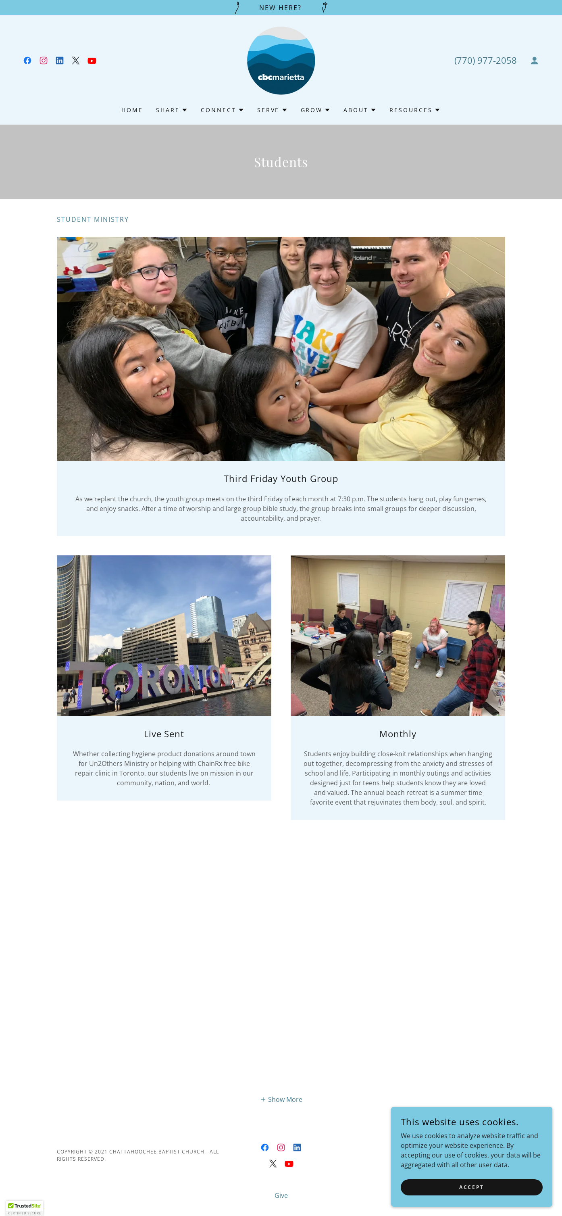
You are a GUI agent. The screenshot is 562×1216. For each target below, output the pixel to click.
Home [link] (132, 110)
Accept (471, 1187)
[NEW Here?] (281, 8)
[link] (27, 60)
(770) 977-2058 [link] (485, 60)
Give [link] (281, 1195)
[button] (535, 60)
